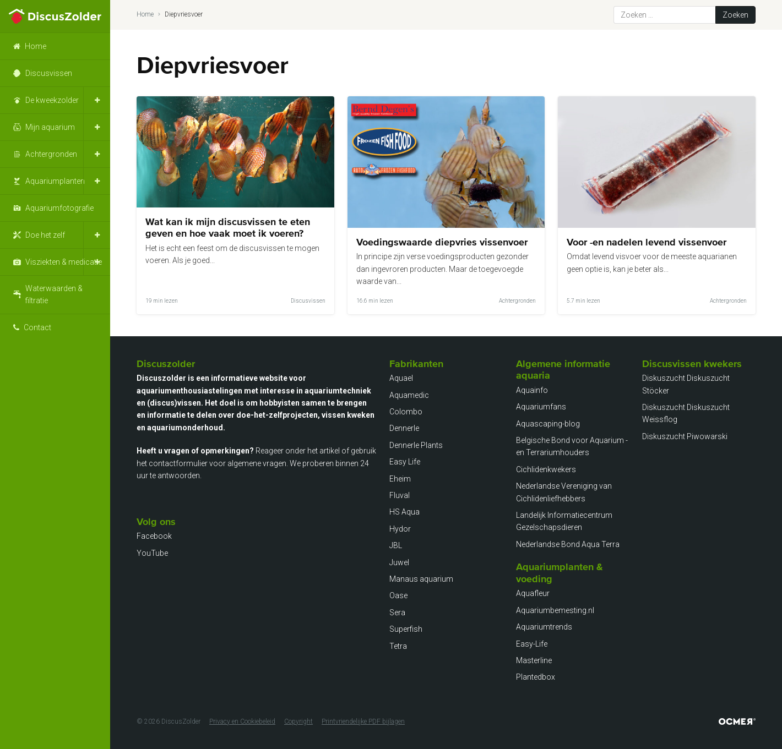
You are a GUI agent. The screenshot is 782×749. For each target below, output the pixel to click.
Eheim (400, 478)
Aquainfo (532, 390)
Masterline (534, 660)
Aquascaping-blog (548, 423)
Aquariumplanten (55, 181)
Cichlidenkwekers (546, 469)
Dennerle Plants (416, 445)
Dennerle (404, 428)
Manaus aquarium (421, 579)
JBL (395, 545)
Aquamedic (409, 395)
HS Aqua (404, 511)
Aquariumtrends (544, 626)
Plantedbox (535, 677)
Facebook (154, 536)
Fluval (399, 495)
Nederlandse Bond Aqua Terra (568, 544)
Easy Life (404, 461)
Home (35, 46)
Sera (397, 612)
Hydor (400, 528)
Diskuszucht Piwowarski (684, 436)
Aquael (401, 378)
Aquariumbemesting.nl (555, 610)
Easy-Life (531, 643)
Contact (37, 327)
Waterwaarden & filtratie (54, 294)
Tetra (398, 646)
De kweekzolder (52, 100)
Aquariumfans (541, 406)
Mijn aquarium (50, 127)
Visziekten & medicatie (63, 262)
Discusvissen (48, 73)
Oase (398, 595)
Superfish (405, 629)
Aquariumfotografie (59, 208)
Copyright (298, 721)
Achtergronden (51, 154)
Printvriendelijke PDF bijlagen (363, 721)
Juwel (399, 562)
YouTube (152, 553)
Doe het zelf (45, 235)
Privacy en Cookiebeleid (242, 721)
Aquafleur (533, 593)
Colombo (405, 411)
